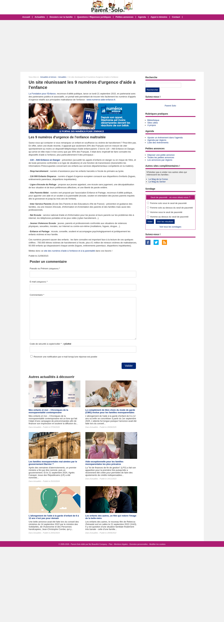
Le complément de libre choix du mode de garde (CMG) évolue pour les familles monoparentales (110, 411)
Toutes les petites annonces (160, 157)
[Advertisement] (112, 46)
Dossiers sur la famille (61, 17)
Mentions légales (121, 544)
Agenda (142, 17)
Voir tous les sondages (170, 226)
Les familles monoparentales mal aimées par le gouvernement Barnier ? (53, 462)
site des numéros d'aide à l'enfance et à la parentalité (69, 251)
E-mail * (39, 281)
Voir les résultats (165, 221)
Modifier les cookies (157, 544)
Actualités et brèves (48, 77)
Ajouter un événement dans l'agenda (165, 137)
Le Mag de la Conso (158, 179)
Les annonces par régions (159, 160)
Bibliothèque (153, 120)
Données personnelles (138, 544)
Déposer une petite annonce (161, 155)
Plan (110, 544)
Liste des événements (157, 142)
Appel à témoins (159, 17)
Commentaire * (37, 295)
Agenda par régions (156, 140)
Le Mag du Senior (157, 181)
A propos (151, 125)
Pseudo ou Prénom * (45, 268)
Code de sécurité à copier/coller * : (50, 344)
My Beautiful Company (98, 544)
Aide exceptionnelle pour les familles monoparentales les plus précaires (104, 462)
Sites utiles (152, 122)
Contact (176, 17)
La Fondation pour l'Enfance (42, 93)
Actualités (40, 17)
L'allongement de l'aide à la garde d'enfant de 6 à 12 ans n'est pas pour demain (54, 516)
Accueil (26, 17)
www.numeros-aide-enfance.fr (101, 99)
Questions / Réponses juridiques (94, 17)
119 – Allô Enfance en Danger (45, 160)
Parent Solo (170, 105)
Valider (129, 365)
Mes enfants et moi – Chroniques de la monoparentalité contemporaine (48, 411)
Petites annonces (124, 17)
